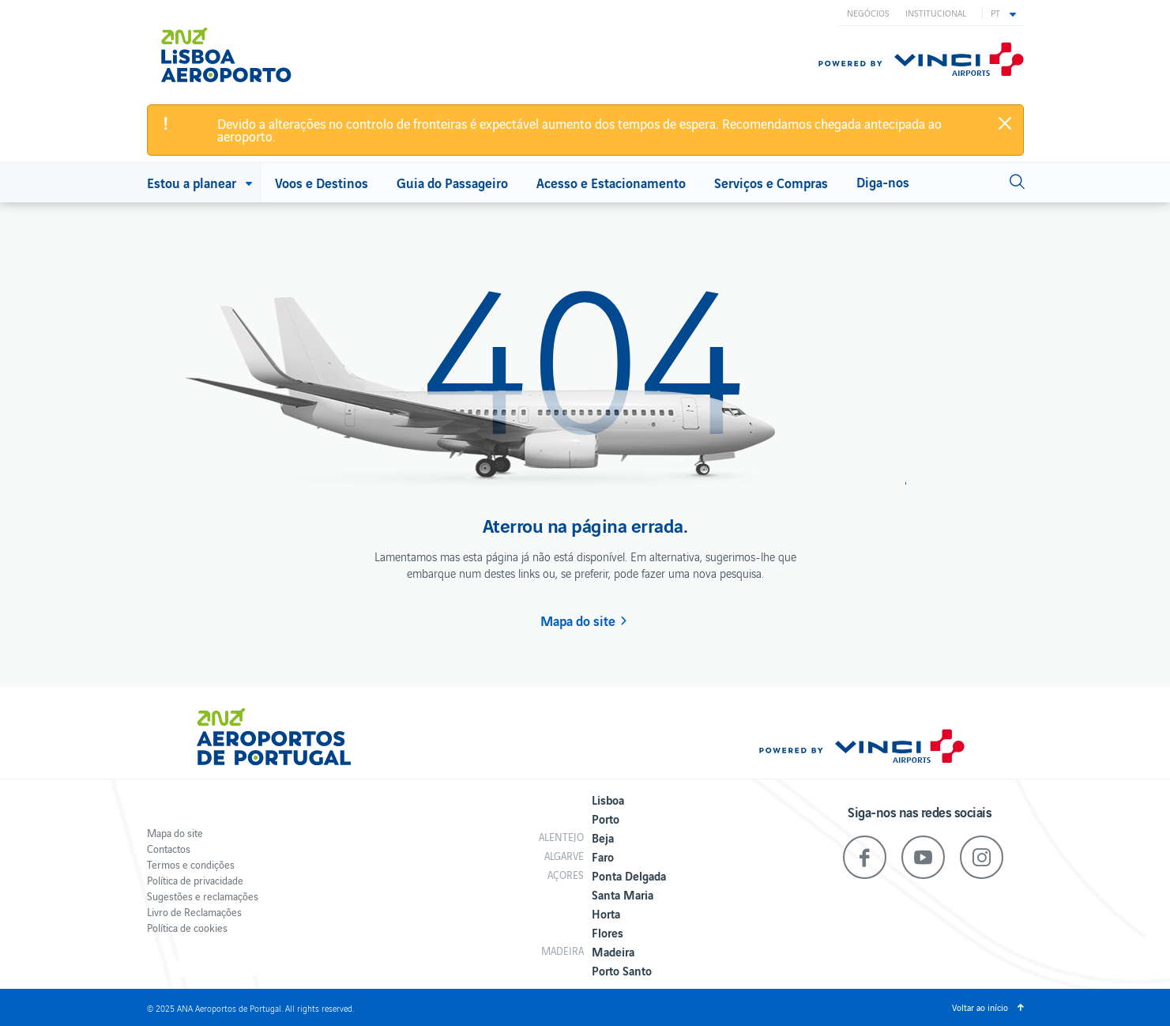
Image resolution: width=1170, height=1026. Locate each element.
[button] (1003, 12)
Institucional (935, 12)
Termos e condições (191, 864)
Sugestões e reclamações (202, 895)
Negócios (868, 12)
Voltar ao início (980, 1007)
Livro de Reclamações (194, 911)
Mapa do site (577, 620)
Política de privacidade (195, 880)
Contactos (168, 848)
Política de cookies (187, 927)
